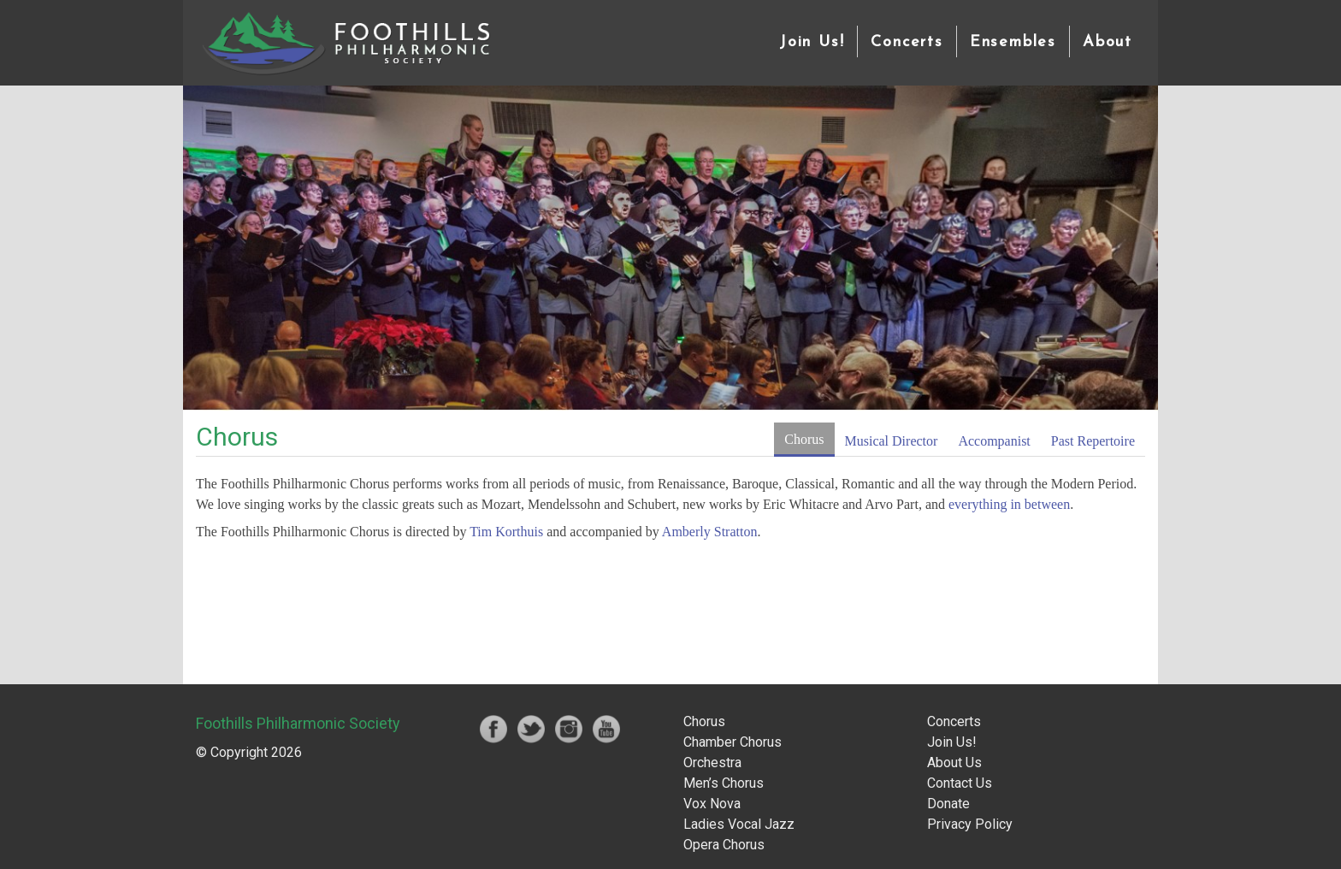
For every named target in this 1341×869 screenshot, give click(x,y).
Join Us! (811, 42)
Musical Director (891, 441)
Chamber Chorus (732, 742)
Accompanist (994, 441)
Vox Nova (712, 803)
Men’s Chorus (723, 783)
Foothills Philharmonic (345, 43)
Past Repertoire (1093, 441)
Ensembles (1013, 42)
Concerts (906, 42)
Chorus (804, 439)
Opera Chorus (724, 844)
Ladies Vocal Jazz (739, 824)
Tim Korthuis (506, 531)
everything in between (1009, 504)
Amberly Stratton (710, 531)
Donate (948, 803)
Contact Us (959, 783)
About (1107, 42)
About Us (954, 762)
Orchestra (712, 762)
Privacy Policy (970, 824)
